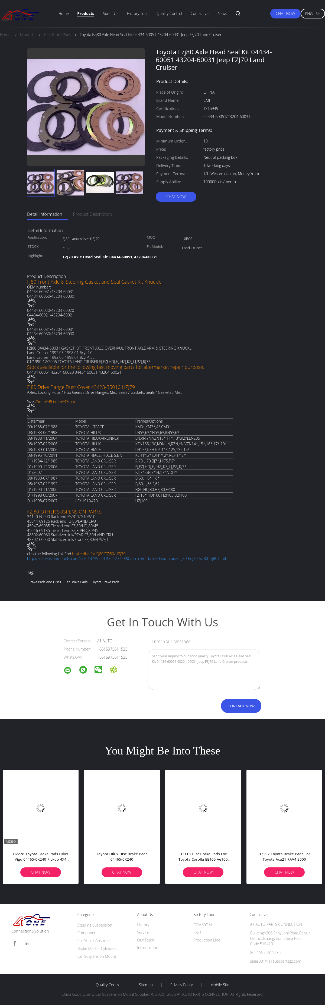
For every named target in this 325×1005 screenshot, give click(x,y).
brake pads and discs (44, 582)
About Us (110, 13)
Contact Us (200, 13)
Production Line (206, 940)
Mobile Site (219, 985)
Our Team (145, 940)
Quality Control (169, 13)
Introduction (147, 947)
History (143, 924)
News (222, 13)
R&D (197, 932)
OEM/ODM (202, 924)
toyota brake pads (105, 582)
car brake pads (76, 582)
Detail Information (44, 214)
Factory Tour (137, 13)
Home (63, 13)
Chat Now (285, 13)
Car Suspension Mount (96, 956)
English (312, 13)
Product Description (92, 214)
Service (143, 932)
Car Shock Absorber (94, 940)
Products (85, 13)
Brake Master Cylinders (97, 948)
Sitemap (146, 985)
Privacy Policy (181, 985)
